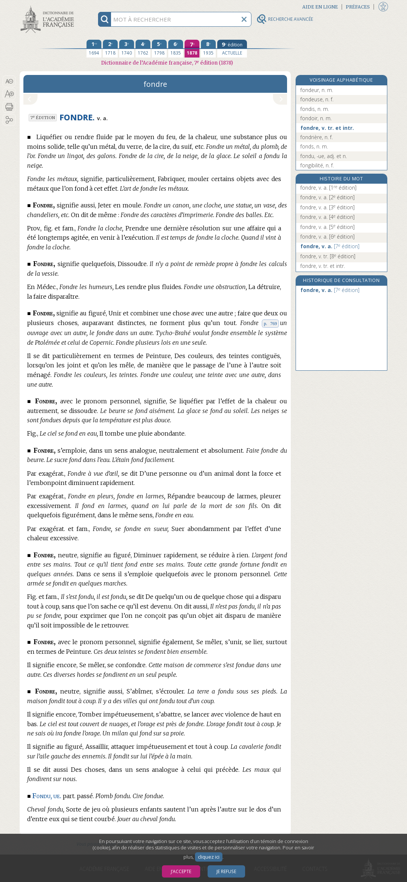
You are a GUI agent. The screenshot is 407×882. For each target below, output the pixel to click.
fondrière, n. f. (316, 137)
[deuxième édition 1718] (110, 49)
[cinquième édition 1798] (159, 49)
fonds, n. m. (314, 146)
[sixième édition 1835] (175, 49)
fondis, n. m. (314, 108)
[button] (9, 81)
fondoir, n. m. (316, 118)
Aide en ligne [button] (320, 7)
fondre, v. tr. (327, 256)
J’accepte (181, 871)
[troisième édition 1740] (126, 49)
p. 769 (270, 323)
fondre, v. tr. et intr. (327, 127)
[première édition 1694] (94, 49)
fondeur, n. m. (316, 90)
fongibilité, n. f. (317, 165)
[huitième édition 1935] (208, 49)
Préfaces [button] (358, 7)
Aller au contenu (48, 6)
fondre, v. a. (328, 187)
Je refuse (226, 871)
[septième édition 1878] (192, 49)
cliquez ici (208, 857)
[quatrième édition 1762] (143, 49)
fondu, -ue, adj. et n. (323, 156)
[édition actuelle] (232, 49)
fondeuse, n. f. (316, 99)
